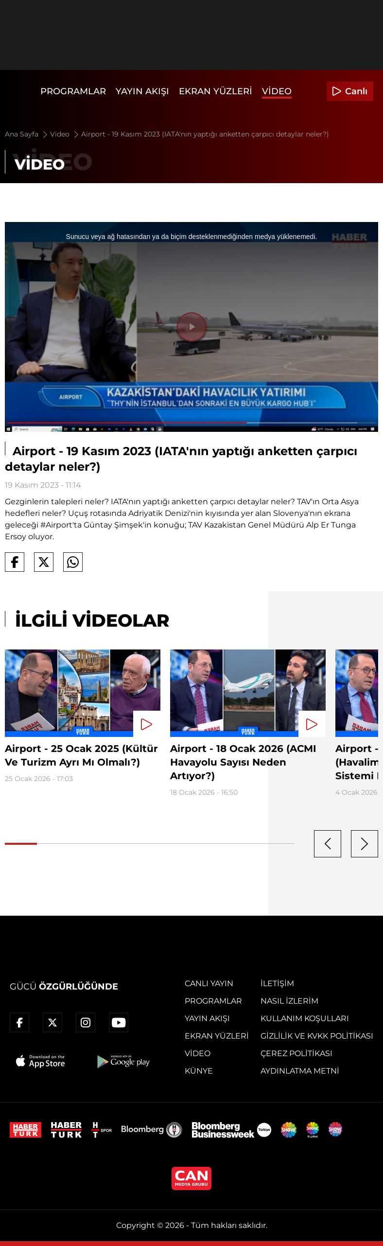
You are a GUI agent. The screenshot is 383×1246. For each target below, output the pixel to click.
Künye (199, 1070)
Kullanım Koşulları (305, 1018)
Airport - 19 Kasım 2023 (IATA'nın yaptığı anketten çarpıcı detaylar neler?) (205, 134)
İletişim (277, 983)
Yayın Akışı (142, 91)
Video (277, 91)
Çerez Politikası (296, 1053)
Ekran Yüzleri (215, 91)
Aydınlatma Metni (300, 1070)
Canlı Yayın (209, 983)
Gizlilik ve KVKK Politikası (317, 1036)
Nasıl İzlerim (289, 1001)
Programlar (73, 91)
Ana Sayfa (27, 134)
